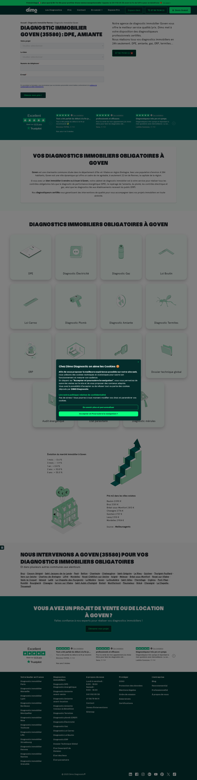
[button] (138, 362)
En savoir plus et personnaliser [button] (98, 407)
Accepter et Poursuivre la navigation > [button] (98, 414)
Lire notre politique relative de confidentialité (82, 395)
